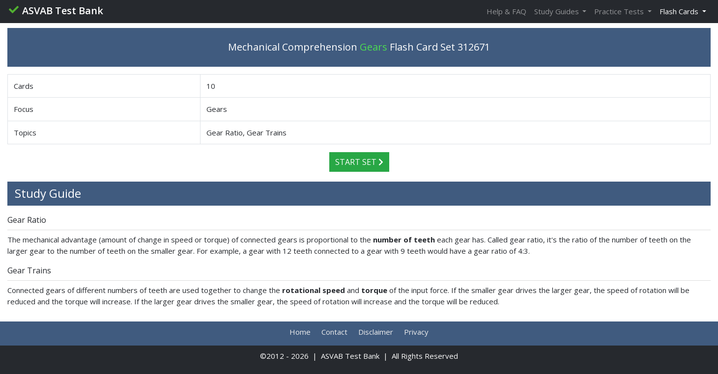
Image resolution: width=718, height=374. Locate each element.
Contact (334, 332)
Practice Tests (620, 11)
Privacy (416, 332)
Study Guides (557, 11)
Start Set (359, 162)
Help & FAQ (506, 11)
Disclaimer (375, 332)
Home (300, 332)
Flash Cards (680, 11)
